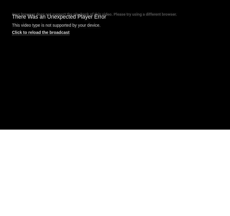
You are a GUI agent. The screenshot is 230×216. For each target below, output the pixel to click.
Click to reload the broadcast (40, 32)
